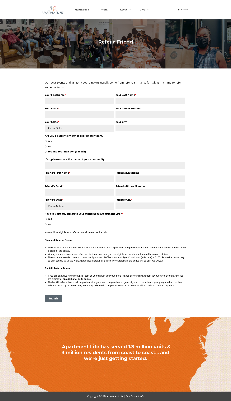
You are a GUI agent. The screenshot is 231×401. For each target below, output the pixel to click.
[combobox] (182, 9)
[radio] (115, 141)
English (183, 9)
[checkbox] (115, 146)
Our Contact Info (135, 396)
